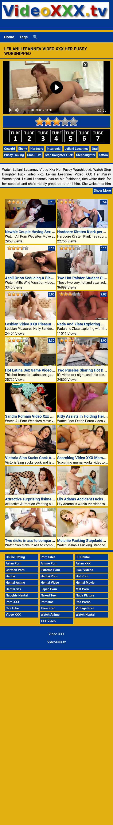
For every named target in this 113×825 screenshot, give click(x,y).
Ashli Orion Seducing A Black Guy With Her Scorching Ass (54, 278)
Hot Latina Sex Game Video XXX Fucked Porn (43, 370)
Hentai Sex (13, 589)
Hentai (10, 576)
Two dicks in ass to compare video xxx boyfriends (47, 540)
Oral (95, 149)
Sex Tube (12, 608)
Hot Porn (82, 576)
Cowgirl (9, 149)
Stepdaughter (85, 155)
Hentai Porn (49, 576)
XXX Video (48, 621)
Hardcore (36, 149)
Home (9, 37)
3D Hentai (83, 557)
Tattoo (103, 155)
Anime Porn (49, 563)
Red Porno (83, 602)
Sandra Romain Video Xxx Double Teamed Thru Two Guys (54, 416)
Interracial (54, 149)
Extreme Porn (50, 570)
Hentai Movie (85, 582)
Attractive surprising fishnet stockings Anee (42, 499)
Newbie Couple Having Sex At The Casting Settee (47, 232)
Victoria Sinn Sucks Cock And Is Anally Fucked (44, 458)
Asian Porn (13, 563)
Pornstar (47, 602)
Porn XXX (12, 602)
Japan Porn (49, 589)
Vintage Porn (85, 608)
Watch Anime (50, 614)
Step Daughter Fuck (59, 155)
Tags (23, 37)
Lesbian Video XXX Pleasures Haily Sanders (42, 324)
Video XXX (13, 614)
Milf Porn (82, 589)
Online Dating (15, 557)
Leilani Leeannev (77, 149)
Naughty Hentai (17, 595)
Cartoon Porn (15, 570)
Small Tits (34, 155)
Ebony (22, 149)
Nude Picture (85, 595)
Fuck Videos (84, 570)
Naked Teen (49, 595)
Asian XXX (83, 563)
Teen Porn (48, 608)
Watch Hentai (85, 614)
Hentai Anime (15, 582)
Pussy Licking (14, 155)
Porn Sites (48, 557)
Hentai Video (50, 582)
